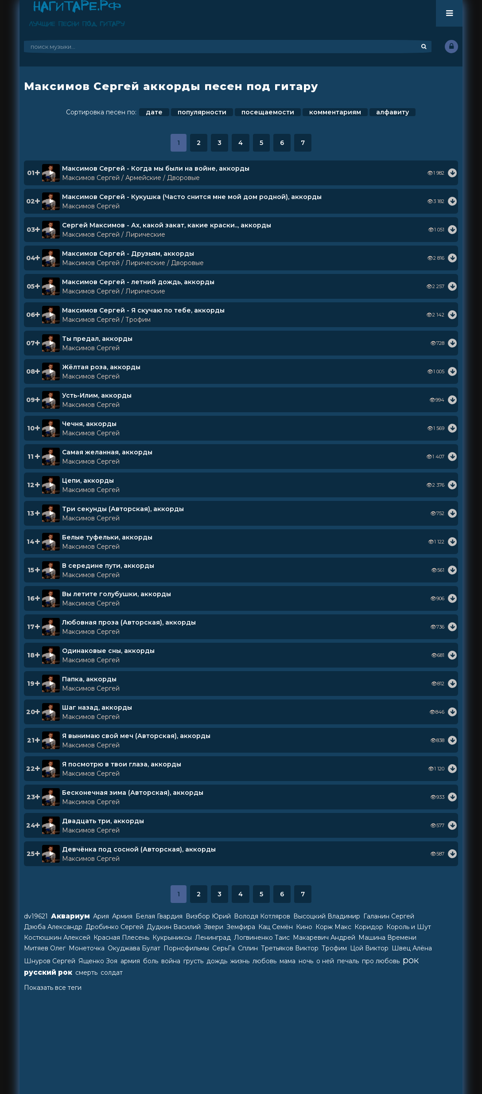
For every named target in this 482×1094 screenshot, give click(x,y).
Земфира (240, 927)
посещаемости (267, 112)
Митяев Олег (45, 948)
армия (130, 961)
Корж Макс (333, 927)
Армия (122, 916)
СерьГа (223, 948)
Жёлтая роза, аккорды (101, 367)
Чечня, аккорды (89, 424)
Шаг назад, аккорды (97, 707)
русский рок (48, 972)
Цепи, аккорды (88, 480)
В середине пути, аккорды (108, 566)
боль (150, 961)
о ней (325, 961)
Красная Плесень (121, 938)
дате (154, 112)
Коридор (368, 927)
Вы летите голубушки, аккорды (116, 594)
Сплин (248, 948)
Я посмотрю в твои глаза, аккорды (121, 764)
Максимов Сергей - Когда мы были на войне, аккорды (155, 168)
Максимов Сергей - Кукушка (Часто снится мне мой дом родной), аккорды (192, 197)
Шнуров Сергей (49, 961)
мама (287, 961)
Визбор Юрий (208, 916)
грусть (193, 961)
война (170, 961)
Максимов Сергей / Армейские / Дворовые (131, 178)
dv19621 (36, 916)
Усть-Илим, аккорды (97, 395)
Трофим (334, 948)
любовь (264, 961)
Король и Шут (408, 927)
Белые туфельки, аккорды (107, 537)
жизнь (239, 961)
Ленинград (213, 938)
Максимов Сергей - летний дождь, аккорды (138, 282)
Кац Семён (275, 927)
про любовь (381, 961)
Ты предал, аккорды (97, 339)
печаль (348, 961)
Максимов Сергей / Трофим (106, 320)
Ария (101, 916)
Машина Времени (387, 938)
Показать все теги (53, 988)
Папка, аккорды (89, 679)
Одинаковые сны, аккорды (108, 651)
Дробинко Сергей (115, 927)
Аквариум (70, 916)
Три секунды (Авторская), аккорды (123, 509)
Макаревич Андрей (324, 938)
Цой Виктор (369, 948)
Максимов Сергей (91, 206)
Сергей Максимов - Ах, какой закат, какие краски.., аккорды (166, 225)
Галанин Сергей (388, 916)
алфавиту (392, 112)
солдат (112, 973)
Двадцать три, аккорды (103, 821)
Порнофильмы (186, 948)
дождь (216, 961)
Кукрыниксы (172, 938)
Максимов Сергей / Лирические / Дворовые (133, 263)
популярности (202, 112)
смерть (86, 973)
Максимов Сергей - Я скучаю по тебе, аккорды (143, 310)
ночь (306, 961)
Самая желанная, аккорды (107, 452)
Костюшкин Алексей (57, 938)
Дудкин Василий (174, 927)
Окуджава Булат (134, 948)
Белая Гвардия (159, 916)
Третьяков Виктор (290, 948)
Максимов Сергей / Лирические (113, 234)
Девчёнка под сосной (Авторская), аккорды (139, 849)
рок (411, 960)
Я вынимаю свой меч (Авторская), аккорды (136, 736)
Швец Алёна (412, 948)
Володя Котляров (262, 916)
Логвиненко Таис (262, 938)
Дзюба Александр (53, 927)
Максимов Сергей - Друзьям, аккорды (128, 254)
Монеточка (87, 948)
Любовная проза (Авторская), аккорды (129, 622)
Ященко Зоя (97, 961)
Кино (304, 927)
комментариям (335, 112)
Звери (213, 927)
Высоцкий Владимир (326, 916)
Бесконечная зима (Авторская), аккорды (132, 793)
